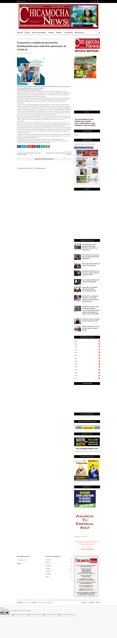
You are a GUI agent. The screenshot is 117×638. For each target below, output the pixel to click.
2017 (87, 367)
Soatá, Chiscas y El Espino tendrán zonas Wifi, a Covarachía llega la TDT (90, 289)
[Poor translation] (6, 612)
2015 (87, 372)
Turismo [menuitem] (51, 32)
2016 (87, 369)
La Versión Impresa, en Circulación (84, 144)
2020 (87, 358)
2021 (87, 355)
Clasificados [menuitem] (68, 32)
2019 (87, 361)
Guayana (58, 568)
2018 (87, 364)
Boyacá (98, 602)
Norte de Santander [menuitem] (39, 32)
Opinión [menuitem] (58, 32)
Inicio (18, 39)
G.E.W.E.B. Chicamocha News (25, 53)
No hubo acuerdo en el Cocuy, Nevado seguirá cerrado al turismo (90, 328)
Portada (76, 135)
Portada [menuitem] (20, 32)
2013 (87, 378)
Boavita (58, 562)
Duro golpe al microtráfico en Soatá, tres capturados (91, 264)
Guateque (58, 565)
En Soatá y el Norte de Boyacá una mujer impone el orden (91, 320)
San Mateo (58, 573)
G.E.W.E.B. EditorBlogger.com (45, 602)
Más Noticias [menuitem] (79, 32)
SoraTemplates (27, 602)
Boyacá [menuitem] (27, 32)
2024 (87, 347)
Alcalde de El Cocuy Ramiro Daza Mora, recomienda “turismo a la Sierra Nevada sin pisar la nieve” (90, 298)
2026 (87, 341)
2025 (87, 344)
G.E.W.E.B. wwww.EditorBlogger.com (87, 549)
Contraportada (88, 147)
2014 (87, 375)
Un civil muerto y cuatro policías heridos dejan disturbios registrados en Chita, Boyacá (90, 247)
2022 (87, 352)
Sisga (58, 576)
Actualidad (91, 602)
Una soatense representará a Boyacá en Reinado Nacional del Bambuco (91, 256)
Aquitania (58, 560)
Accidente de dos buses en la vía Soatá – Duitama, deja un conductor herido (90, 272)
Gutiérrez (58, 571)
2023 (87, 349)
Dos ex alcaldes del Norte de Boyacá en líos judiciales (90, 281)
